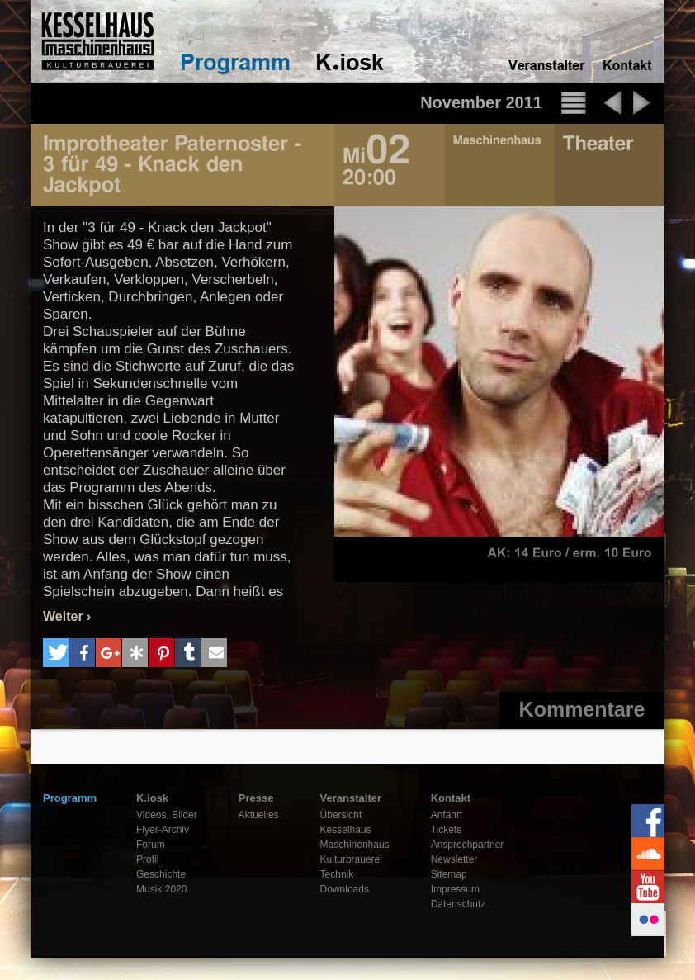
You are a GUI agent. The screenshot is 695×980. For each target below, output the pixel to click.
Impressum (455, 889)
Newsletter (454, 859)
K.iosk (152, 798)
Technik (337, 874)
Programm (70, 798)
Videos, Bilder (166, 815)
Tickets (446, 830)
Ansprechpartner (467, 844)
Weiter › (67, 616)
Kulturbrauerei (351, 859)
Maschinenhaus (355, 844)
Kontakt (450, 798)
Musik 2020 (161, 889)
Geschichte (161, 874)
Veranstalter (350, 798)
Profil (147, 859)
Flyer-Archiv (162, 830)
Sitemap (449, 874)
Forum (150, 844)
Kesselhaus (345, 830)
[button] (56, 652)
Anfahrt (447, 815)
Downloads (344, 889)
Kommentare (582, 709)
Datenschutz (458, 904)
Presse (256, 798)
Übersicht (341, 815)
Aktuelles (259, 815)
